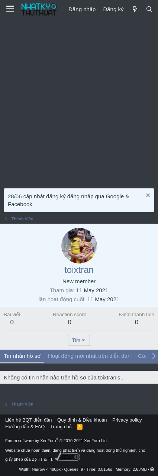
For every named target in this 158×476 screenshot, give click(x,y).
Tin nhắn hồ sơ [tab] (22, 356)
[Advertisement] (79, 101)
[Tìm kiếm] (149, 9)
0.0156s (105, 469)
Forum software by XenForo (56, 440)
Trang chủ (61, 426)
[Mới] (134, 9)
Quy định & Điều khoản (82, 420)
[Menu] (10, 9)
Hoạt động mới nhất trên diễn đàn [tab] (89, 356)
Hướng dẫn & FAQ (25, 426)
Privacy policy (127, 420)
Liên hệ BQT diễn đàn (28, 420)
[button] (152, 469)
